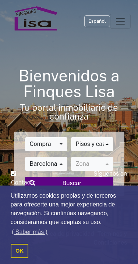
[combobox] (46, 144)
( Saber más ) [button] (29, 232)
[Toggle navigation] (120, 21)
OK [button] (19, 251)
